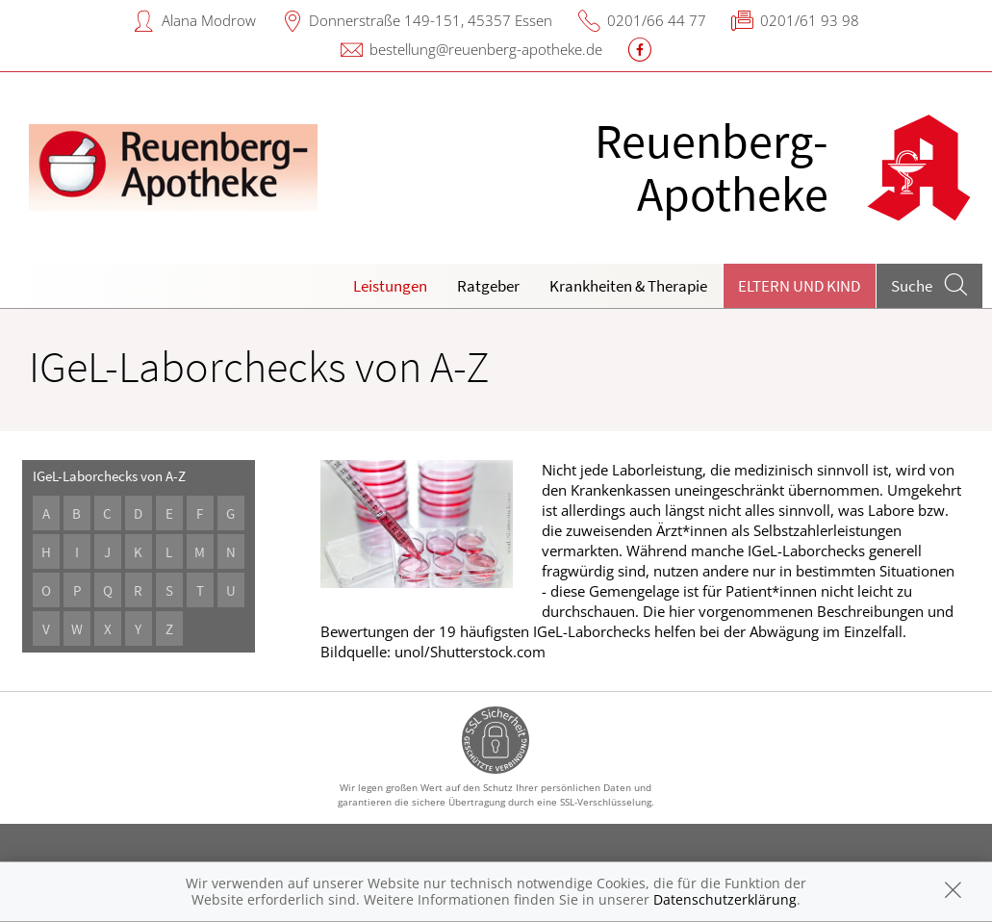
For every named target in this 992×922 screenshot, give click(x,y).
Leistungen (390, 285)
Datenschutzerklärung (725, 899)
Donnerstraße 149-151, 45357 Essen (430, 20)
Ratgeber (488, 285)
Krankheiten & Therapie (628, 285)
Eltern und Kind (799, 285)
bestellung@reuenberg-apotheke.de (485, 49)
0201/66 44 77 (656, 20)
